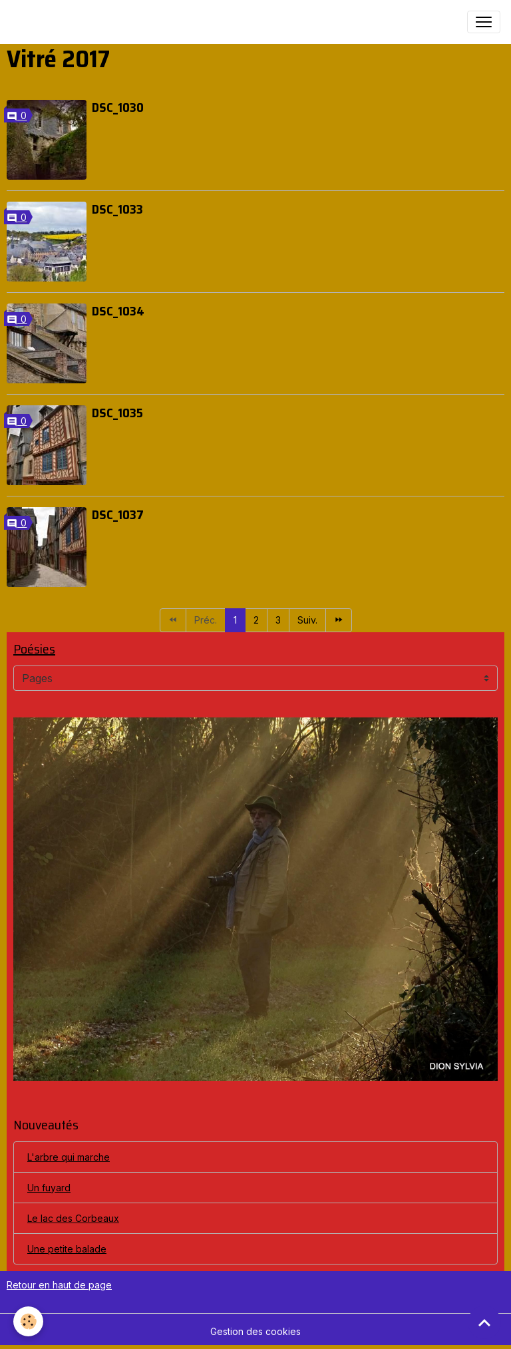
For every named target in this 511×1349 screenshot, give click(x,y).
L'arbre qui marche (68, 1157)
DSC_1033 (117, 209)
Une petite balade (66, 1248)
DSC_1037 (118, 514)
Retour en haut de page (59, 1284)
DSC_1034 (118, 311)
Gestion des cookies (255, 1331)
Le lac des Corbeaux (73, 1218)
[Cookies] (28, 1321)
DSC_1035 (117, 413)
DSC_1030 (118, 107)
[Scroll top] (484, 1322)
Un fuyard (49, 1187)
